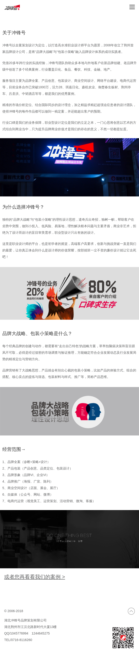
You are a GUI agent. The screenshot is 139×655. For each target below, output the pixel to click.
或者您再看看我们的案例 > (34, 577)
